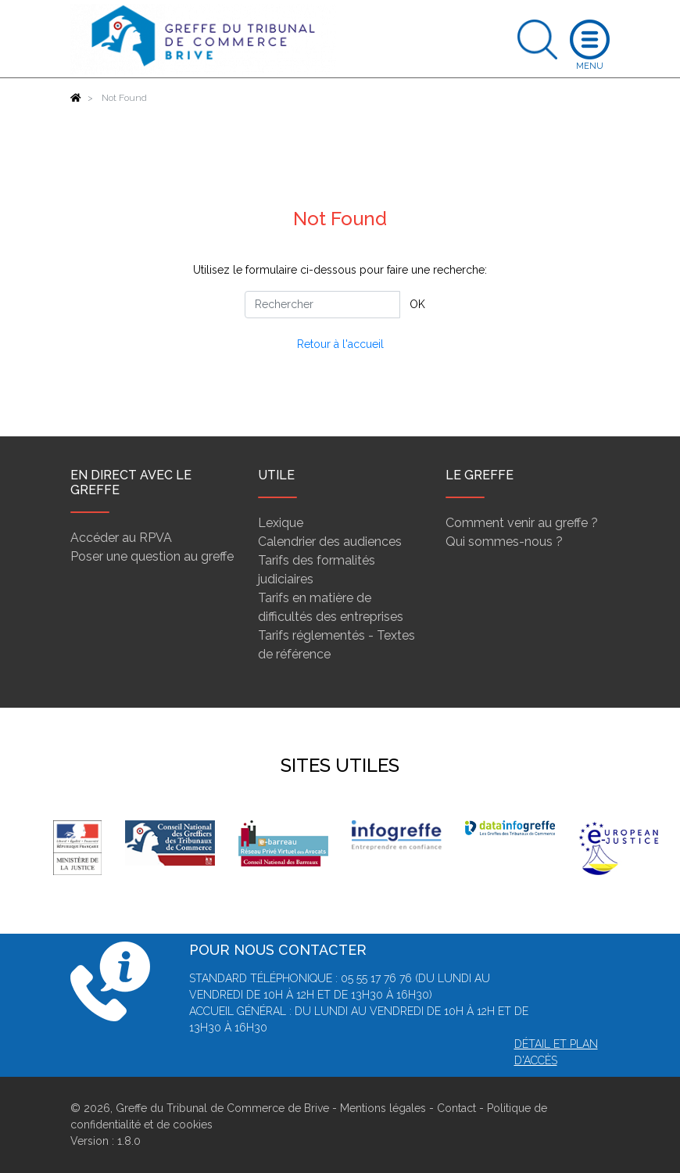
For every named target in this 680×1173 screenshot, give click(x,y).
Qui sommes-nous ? (504, 541)
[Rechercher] (322, 304)
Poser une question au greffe (152, 556)
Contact (456, 1108)
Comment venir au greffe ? (522, 522)
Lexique (280, 522)
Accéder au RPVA (121, 537)
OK (417, 304)
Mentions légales (383, 1108)
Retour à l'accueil (340, 344)
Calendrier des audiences (330, 541)
